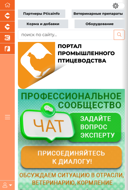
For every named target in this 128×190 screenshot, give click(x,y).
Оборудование (100, 24)
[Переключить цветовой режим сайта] (118, 6)
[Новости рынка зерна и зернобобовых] (7, 48)
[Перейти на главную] (7, 5)
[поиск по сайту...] (66, 35)
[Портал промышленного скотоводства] (7, 26)
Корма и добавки (43, 24)
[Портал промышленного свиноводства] (7, 15)
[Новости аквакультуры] (7, 38)
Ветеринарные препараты (98, 14)
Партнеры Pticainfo (41, 14)
